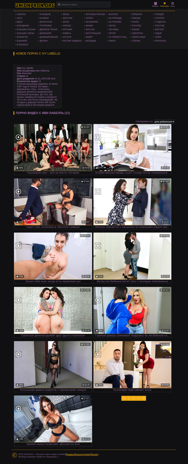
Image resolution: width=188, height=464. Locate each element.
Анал (19, 18)
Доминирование (49, 37)
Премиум (137, 14)
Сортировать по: (144, 121)
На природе (115, 18)
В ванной (22, 41)
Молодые (91, 41)
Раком (135, 22)
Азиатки (21, 14)
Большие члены (25, 33)
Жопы (66, 22)
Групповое (46, 26)
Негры (112, 26)
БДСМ (20, 22)
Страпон (159, 18)
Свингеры (137, 33)
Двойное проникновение (50, 29)
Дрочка (44, 41)
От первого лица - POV (119, 37)
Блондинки (23, 26)
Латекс (89, 18)
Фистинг (159, 29)
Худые (158, 33)
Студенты (160, 22)
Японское (160, 41)
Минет (89, 37)
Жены (66, 14)
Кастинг (67, 37)
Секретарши (138, 37)
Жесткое (68, 18)
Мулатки (113, 14)
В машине (45, 14)
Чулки (158, 37)
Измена (67, 33)
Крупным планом (95, 14)
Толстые (159, 26)
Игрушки (67, 29)
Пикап (112, 41)
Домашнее (45, 33)
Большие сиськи (26, 29)
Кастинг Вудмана (72, 41)
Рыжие (135, 29)
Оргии (112, 33)
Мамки (89, 26)
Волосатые (46, 22)
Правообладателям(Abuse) (82, 454)
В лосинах (22, 44)
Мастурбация (93, 33)
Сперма (136, 41)
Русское (136, 26)
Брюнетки (22, 37)
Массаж (90, 29)
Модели (155, 4)
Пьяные (136, 18)
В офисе (44, 18)
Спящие (159, 14)
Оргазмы (114, 29)
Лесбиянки (92, 22)
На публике (115, 22)
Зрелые (67, 26)
